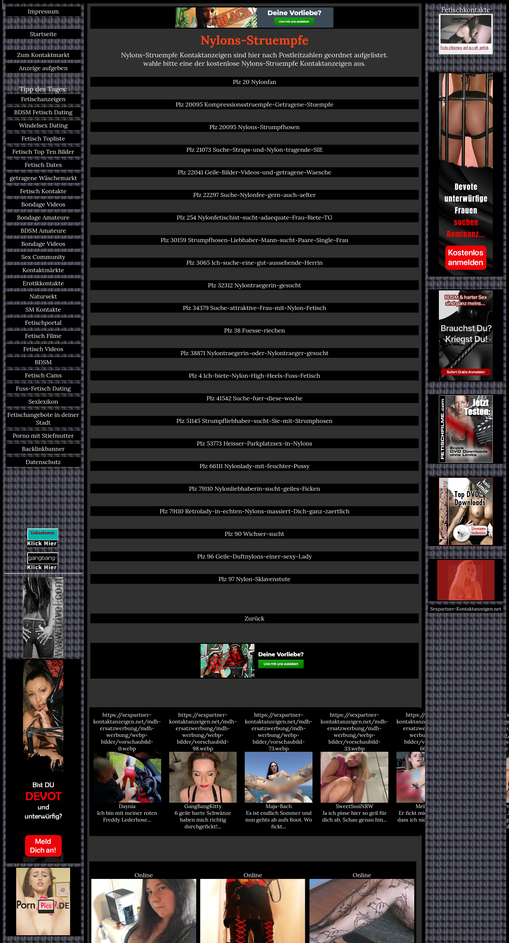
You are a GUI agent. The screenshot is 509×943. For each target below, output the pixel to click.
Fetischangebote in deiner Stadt (43, 418)
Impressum (43, 11)
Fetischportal (43, 322)
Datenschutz (43, 462)
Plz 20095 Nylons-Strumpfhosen (254, 127)
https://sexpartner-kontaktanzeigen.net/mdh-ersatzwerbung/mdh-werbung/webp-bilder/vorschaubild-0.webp (127, 767)
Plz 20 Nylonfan (254, 82)
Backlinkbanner (43, 449)
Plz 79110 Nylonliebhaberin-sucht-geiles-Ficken (254, 488)
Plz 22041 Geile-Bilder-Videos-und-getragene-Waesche (254, 172)
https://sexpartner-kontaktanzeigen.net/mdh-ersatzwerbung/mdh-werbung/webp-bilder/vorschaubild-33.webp (354, 767)
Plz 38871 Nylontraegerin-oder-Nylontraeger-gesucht (254, 353)
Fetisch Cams (43, 375)
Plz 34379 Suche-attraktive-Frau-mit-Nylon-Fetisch (254, 308)
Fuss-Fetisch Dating (43, 388)
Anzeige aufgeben (43, 68)
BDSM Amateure (43, 230)
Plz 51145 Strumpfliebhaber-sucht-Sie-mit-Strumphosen (254, 421)
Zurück (255, 618)
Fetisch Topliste (43, 138)
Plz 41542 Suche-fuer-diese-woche (255, 398)
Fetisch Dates (43, 165)
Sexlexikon (43, 401)
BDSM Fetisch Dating (43, 112)
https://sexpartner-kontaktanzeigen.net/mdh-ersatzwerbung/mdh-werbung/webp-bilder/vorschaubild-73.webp (278, 770)
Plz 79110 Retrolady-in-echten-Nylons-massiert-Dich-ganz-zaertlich (254, 511)
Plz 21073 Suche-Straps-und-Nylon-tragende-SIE (254, 149)
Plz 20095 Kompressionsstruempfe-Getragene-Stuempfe (254, 104)
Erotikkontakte (43, 283)
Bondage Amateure (43, 217)
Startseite (43, 34)
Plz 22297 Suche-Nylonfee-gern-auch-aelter (254, 195)
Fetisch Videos (43, 349)
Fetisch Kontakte (43, 191)
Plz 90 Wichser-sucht (255, 534)
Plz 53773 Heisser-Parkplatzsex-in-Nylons (254, 443)
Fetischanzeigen (43, 99)
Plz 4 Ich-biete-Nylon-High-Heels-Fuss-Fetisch (254, 375)
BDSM (43, 362)
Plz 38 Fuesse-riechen (254, 330)
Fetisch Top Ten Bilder (43, 151)
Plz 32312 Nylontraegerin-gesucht (254, 285)
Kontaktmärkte (43, 270)
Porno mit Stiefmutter (43, 435)
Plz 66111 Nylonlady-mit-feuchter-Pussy (254, 466)
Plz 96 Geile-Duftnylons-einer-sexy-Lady (254, 556)
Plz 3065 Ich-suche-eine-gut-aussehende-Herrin (254, 262)
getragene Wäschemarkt (43, 178)
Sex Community (43, 257)
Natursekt (43, 296)
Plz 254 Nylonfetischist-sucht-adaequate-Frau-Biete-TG (254, 217)
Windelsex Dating (43, 125)
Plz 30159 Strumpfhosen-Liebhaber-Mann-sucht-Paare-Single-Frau (254, 240)
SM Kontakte (43, 309)
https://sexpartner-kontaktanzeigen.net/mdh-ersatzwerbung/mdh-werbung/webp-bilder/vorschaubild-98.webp (203, 770)
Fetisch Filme (43, 336)
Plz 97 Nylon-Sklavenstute (254, 579)
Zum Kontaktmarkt (43, 55)
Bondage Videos (43, 204)
